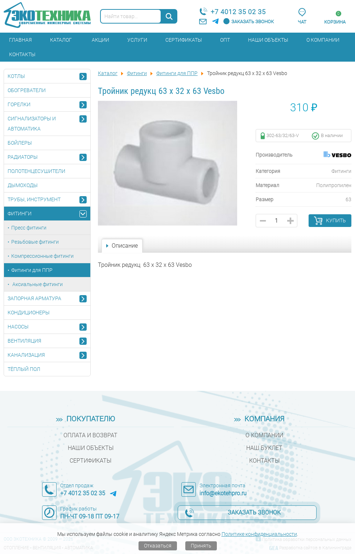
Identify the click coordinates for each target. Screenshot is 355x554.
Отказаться (158, 546)
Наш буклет (264, 448)
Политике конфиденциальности (259, 534)
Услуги (137, 40)
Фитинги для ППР (32, 270)
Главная (20, 40)
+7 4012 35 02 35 (238, 12)
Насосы (18, 327)
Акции (100, 40)
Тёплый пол (24, 369)
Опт (225, 40)
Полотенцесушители (36, 171)
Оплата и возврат (90, 435)
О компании (322, 40)
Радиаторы (23, 157)
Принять (201, 546)
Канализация (26, 355)
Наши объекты (268, 40)
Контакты (22, 54)
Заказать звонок (252, 21)
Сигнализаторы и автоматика (32, 124)
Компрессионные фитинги (42, 256)
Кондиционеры (29, 312)
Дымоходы (23, 185)
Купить (336, 220)
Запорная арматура (34, 298)
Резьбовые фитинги (35, 242)
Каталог (61, 40)
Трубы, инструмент (34, 199)
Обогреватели (27, 90)
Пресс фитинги (28, 228)
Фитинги (20, 213)
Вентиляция (24, 341)
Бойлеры (20, 143)
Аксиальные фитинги (37, 284)
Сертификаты (183, 40)
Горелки (19, 104)
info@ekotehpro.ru (223, 493)
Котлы (16, 76)
